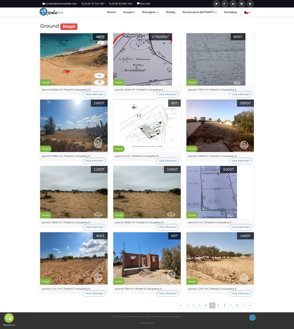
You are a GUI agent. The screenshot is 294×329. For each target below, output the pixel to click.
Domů (111, 12)
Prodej (170, 12)
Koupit (128, 12)
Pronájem (150, 12)
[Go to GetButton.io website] (9, 325)
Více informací (94, 94)
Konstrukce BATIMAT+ (200, 12)
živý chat (143, 3)
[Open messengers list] (9, 318)
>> (250, 305)
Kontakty (230, 12)
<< (180, 305)
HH (152, 323)
